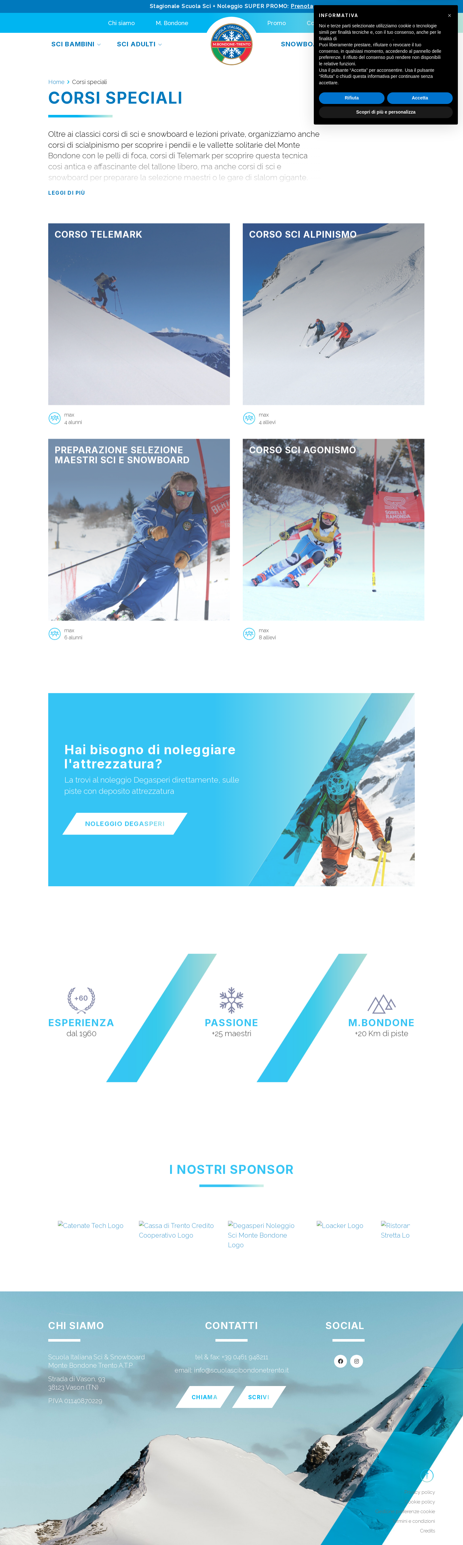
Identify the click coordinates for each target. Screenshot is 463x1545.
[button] (449, 1431)
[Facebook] (340, 1361)
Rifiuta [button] (352, 1513)
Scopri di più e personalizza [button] (385, 1527)
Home (56, 82)
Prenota (302, 6)
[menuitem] (352, 23)
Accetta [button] (420, 1513)
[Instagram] (356, 1361)
